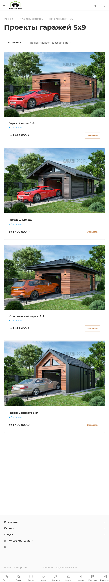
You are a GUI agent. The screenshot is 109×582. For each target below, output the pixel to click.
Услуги (8, 534)
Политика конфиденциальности (59, 567)
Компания (10, 522)
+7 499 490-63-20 (20, 540)
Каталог (9, 528)
